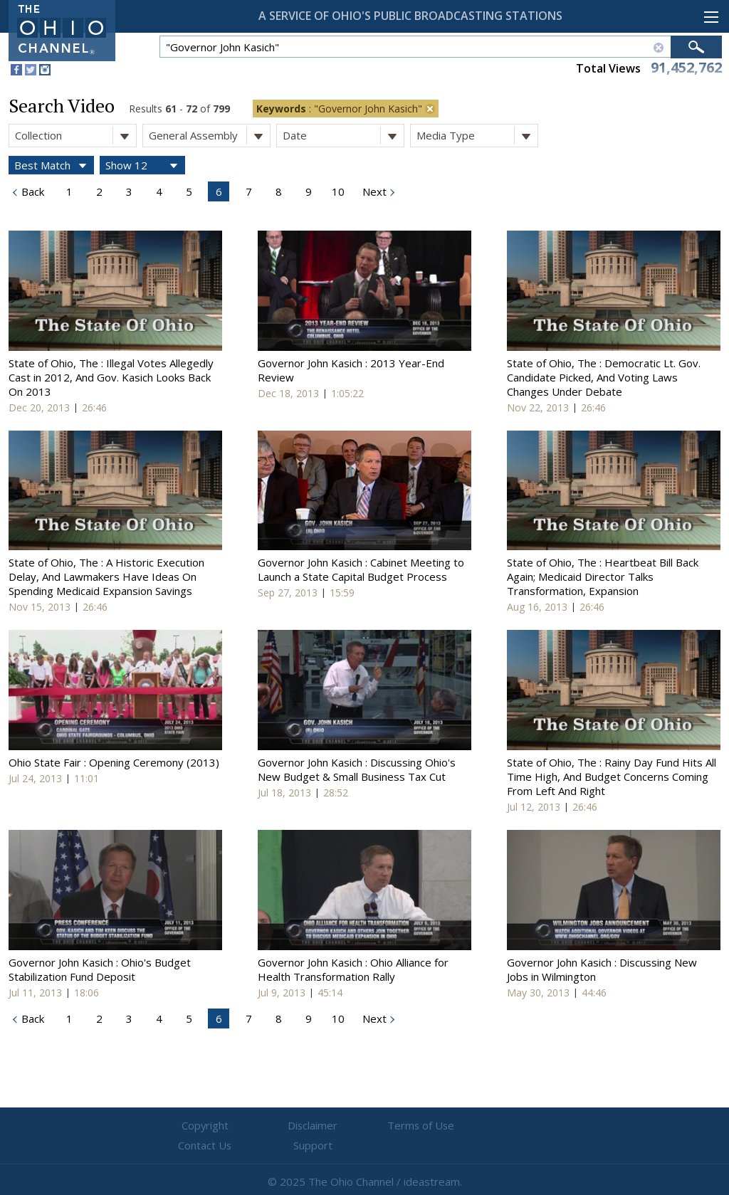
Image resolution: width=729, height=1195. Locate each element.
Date (343, 135)
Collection (75, 135)
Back (31, 191)
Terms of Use (364, 1126)
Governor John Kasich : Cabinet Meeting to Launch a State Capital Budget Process (361, 569)
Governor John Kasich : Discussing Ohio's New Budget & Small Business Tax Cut (357, 769)
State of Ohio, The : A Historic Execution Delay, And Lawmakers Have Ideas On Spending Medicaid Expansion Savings (106, 576)
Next (373, 191)
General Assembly (209, 135)
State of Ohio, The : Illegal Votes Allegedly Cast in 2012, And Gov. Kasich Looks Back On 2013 (111, 377)
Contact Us (450, 1126)
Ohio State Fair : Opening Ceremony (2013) (114, 762)
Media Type (476, 135)
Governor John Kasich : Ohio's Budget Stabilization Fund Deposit (100, 969)
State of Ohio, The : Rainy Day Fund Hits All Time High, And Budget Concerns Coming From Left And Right (611, 776)
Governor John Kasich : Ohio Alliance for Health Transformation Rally (353, 969)
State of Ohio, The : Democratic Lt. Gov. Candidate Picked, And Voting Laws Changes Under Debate (604, 377)
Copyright (194, 1126)
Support (535, 1126)
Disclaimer (279, 1126)
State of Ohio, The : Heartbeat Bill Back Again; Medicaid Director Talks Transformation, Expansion (602, 576)
